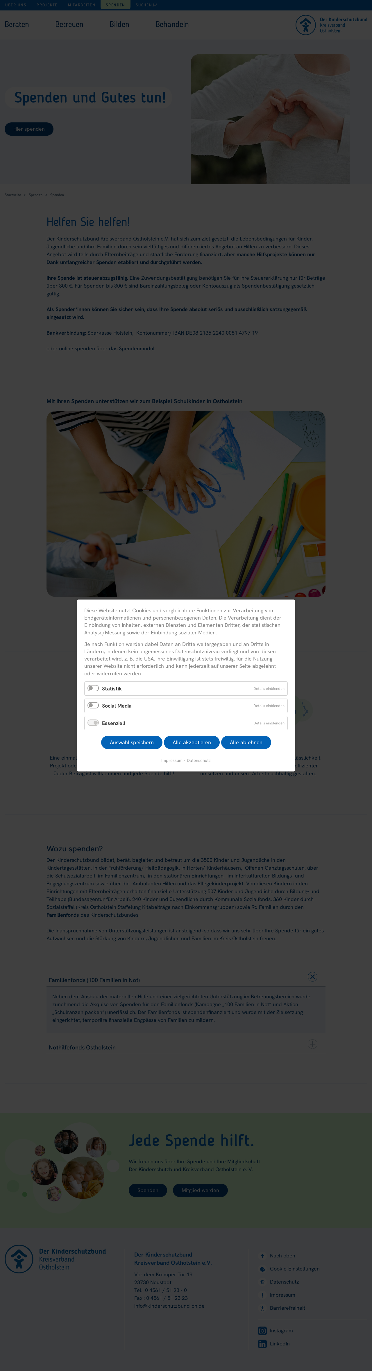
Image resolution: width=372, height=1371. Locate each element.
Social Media (117, 705)
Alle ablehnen (246, 742)
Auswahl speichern (132, 742)
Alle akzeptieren (192, 742)
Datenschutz (199, 760)
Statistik (112, 688)
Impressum (172, 760)
